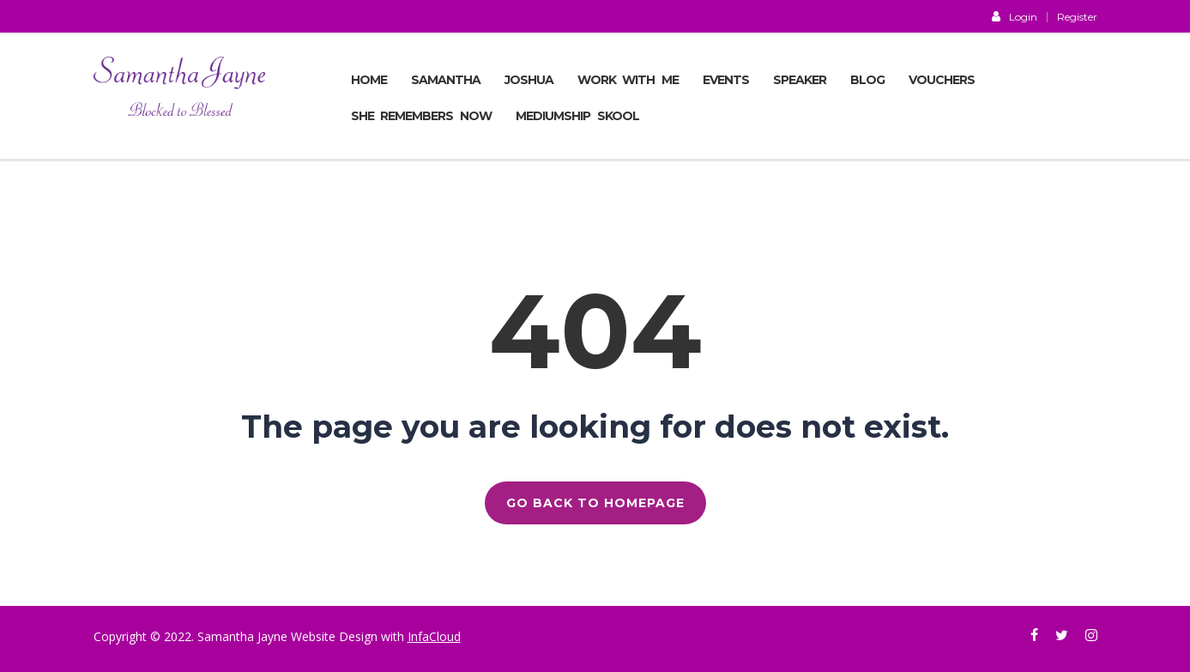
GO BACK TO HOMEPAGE (595, 503)
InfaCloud (434, 636)
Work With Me (628, 80)
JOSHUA (528, 80)
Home (369, 80)
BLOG (867, 80)
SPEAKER (799, 80)
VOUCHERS (942, 80)
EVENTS (726, 80)
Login (1014, 16)
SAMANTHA (445, 80)
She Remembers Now (421, 116)
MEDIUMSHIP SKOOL (577, 116)
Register (1077, 17)
